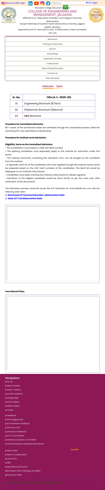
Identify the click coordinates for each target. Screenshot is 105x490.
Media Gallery (12, 406)
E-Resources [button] (52, 63)
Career (9, 410)
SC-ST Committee (14, 435)
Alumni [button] (52, 49)
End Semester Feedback (17, 423)
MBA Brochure (32, 116)
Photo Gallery (12, 402)
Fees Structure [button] (52, 78)
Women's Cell (12, 427)
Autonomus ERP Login (13, 2)
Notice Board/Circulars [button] (52, 68)
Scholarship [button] (52, 53)
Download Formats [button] (52, 58)
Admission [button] (52, 39)
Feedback (10, 415)
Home (9, 381)
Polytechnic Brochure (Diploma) (43, 109)
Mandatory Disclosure (16, 466)
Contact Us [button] (52, 73)
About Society (12, 385)
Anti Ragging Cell (14, 419)
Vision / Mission (13, 389)
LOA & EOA (11, 458)
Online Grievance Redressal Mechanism (24, 443)
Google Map (11, 397)
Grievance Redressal (15, 431)
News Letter (11, 450)
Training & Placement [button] (52, 44)
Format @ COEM (13, 475)
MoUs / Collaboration (16, 454)
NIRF (8, 462)
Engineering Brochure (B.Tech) (42, 103)
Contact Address (14, 393)
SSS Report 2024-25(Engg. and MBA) (22, 470)
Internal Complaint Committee (20, 439)
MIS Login (92, 2)
